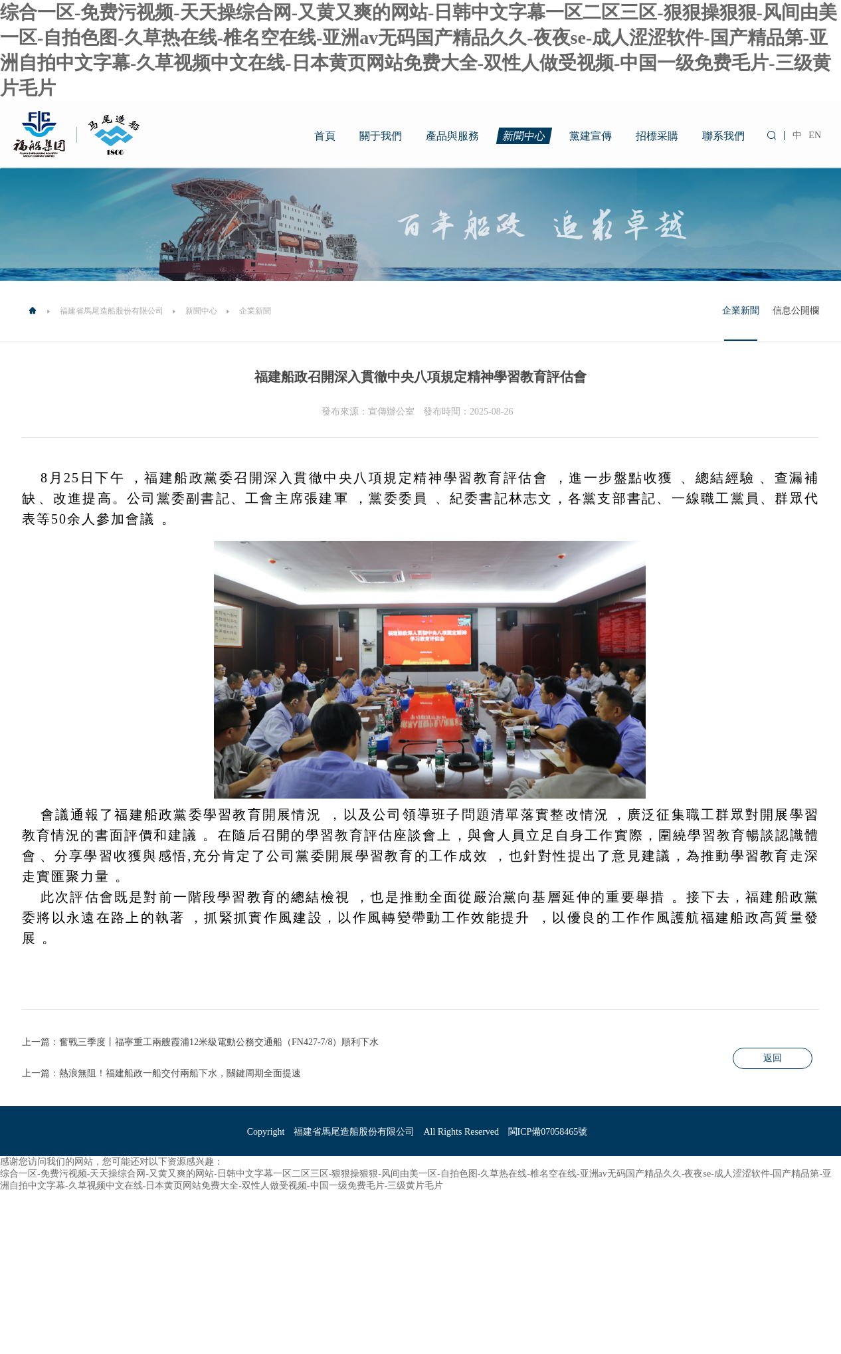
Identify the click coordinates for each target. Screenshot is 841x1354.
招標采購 (657, 136)
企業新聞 (740, 311)
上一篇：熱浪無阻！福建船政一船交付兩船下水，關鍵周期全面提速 (161, 1073)
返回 (772, 1058)
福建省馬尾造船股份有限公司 (111, 311)
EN (814, 135)
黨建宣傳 (590, 136)
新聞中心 (524, 136)
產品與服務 (452, 136)
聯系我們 (723, 136)
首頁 (324, 136)
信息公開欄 (796, 311)
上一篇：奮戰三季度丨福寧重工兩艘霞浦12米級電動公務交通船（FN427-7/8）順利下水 (200, 1042)
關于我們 (380, 136)
